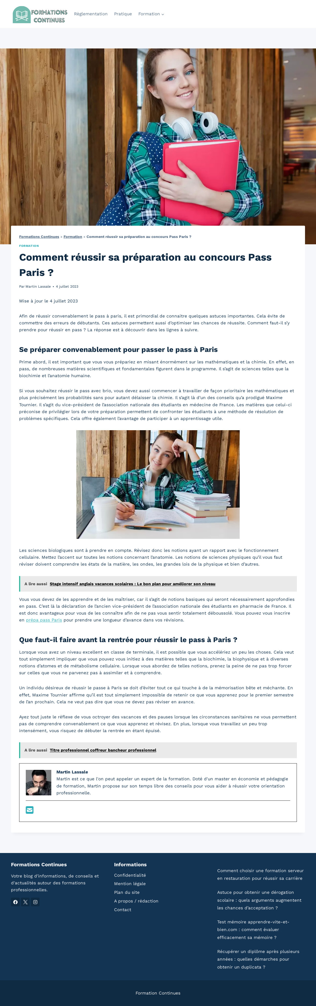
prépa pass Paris (44, 619)
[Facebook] (15, 902)
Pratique (123, 13)
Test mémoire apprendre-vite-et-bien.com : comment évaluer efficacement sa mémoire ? (253, 929)
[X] (25, 902)
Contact (122, 909)
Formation (73, 237)
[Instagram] (35, 902)
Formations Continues (39, 237)
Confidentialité (130, 875)
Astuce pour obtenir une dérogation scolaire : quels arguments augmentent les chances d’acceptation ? (259, 900)
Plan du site (127, 892)
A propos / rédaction (136, 900)
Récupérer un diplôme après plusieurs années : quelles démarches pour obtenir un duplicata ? (258, 959)
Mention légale (130, 883)
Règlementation (91, 13)
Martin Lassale (38, 286)
